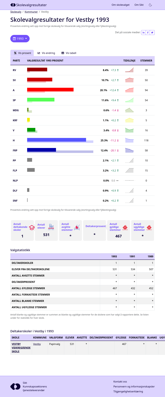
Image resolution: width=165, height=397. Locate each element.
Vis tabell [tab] (69, 53)
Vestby (37, 344)
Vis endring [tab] (46, 53)
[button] (150, 5)
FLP (15, 170)
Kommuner (31, 11)
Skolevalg (15, 11)
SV (14, 80)
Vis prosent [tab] (22, 53)
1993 (18, 38)
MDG (16, 110)
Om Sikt (139, 4)
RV (14, 70)
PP (14, 160)
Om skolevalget (121, 4)
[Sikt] (28, 4)
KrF (15, 120)
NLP (15, 180)
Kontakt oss (120, 381)
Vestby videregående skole (21, 347)
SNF (15, 200)
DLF (15, 190)
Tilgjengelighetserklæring (128, 391)
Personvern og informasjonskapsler (134, 386)
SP (14, 100)
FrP (15, 150)
